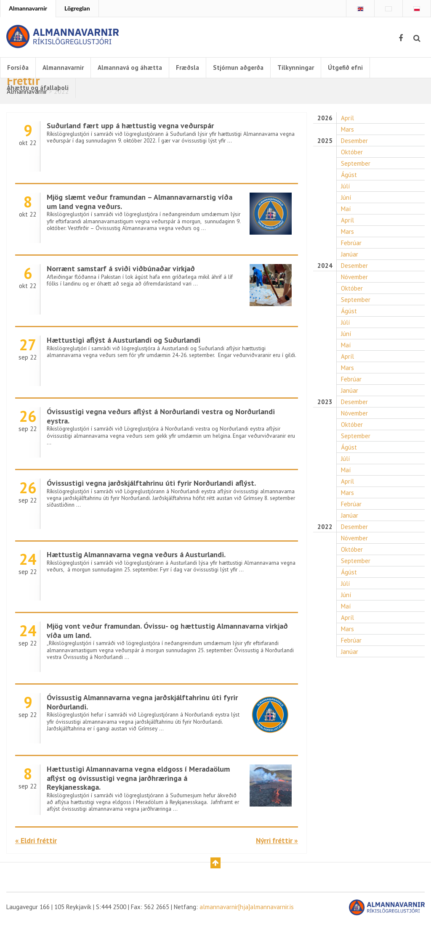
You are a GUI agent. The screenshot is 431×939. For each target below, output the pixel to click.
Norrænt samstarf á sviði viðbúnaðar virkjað (126, 283)
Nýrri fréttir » (273, 855)
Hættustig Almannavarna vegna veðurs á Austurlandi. (143, 568)
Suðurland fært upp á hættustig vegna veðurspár (135, 140)
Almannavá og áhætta (137, 67)
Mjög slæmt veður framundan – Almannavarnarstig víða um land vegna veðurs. (138, 216)
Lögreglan (77, 8)
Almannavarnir (28, 8)
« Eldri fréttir (39, 855)
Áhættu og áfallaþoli (39, 88)
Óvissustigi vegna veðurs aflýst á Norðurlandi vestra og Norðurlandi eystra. (169, 431)
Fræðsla (198, 67)
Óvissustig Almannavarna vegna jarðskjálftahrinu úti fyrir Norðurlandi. (141, 716)
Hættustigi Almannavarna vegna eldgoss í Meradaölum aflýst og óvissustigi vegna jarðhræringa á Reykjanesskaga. (143, 793)
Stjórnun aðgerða (252, 67)
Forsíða (18, 67)
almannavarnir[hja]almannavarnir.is (264, 923)
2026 (324, 132)
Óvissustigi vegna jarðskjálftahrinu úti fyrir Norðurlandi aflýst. (159, 497)
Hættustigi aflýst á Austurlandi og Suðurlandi (129, 354)
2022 (324, 559)
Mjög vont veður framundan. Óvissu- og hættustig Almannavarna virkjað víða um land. (163, 645)
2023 (324, 428)
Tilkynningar (312, 67)
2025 (324, 156)
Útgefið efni (363, 67)
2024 (324, 286)
